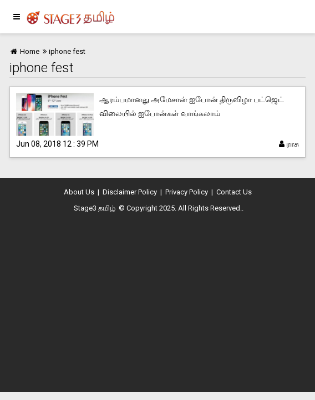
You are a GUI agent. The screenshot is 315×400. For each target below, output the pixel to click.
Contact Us (234, 192)
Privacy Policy (186, 192)
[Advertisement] (157, 302)
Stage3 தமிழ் (94, 208)
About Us (79, 192)
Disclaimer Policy (130, 192)
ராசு (289, 143)
